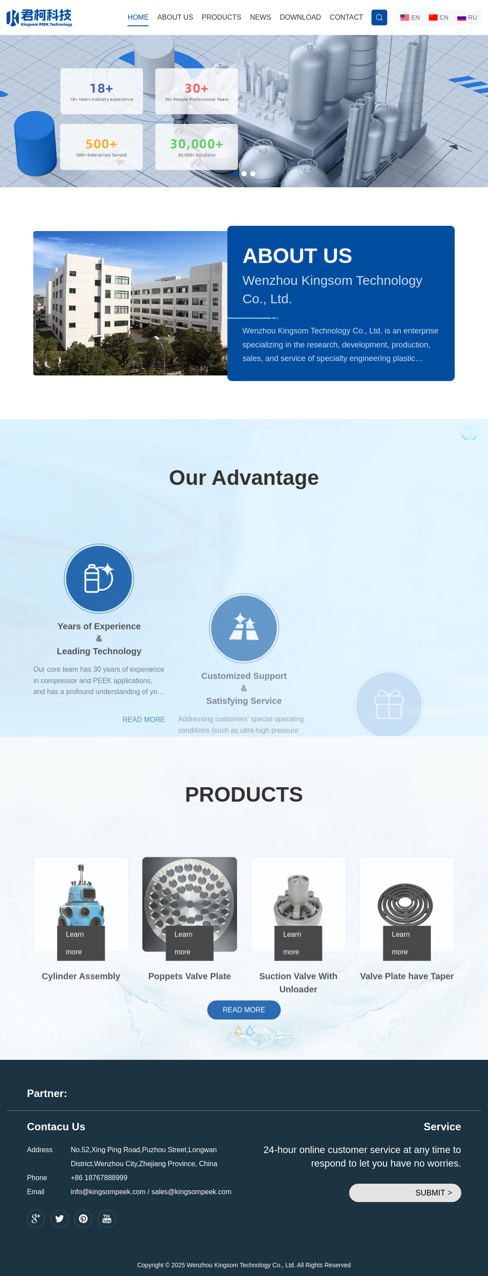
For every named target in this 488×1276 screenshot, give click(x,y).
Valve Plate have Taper (407, 1033)
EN (410, 17)
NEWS (260, 17)
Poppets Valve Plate (190, 1033)
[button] (235, 173)
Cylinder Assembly (81, 1033)
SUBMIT (433, 1192)
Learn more (75, 1000)
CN (439, 17)
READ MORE (433, 370)
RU (467, 17)
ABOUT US (175, 17)
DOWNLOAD (300, 17)
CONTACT (346, 17)
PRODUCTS (221, 17)
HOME (138, 17)
